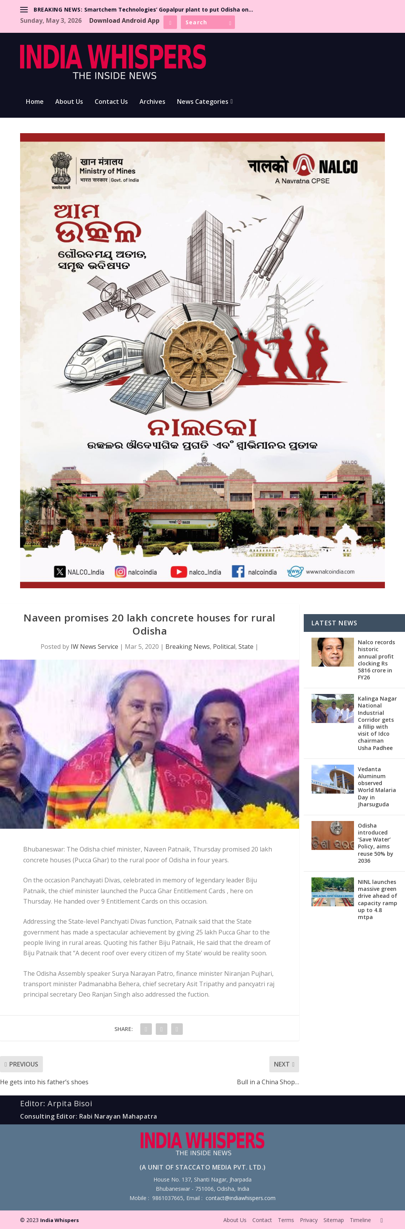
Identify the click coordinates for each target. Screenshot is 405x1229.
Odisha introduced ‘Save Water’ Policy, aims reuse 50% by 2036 (375, 843)
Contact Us (111, 102)
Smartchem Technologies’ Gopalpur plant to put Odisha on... (168, 9)
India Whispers (59, 1220)
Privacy (309, 1220)
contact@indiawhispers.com (241, 1198)
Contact (262, 1220)
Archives (152, 102)
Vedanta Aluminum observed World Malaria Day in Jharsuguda (377, 786)
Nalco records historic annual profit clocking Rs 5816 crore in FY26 (376, 659)
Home (35, 102)
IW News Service (94, 646)
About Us (69, 102)
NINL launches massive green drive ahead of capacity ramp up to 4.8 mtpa (377, 899)
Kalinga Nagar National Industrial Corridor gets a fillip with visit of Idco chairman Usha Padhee (377, 723)
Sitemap (333, 1220)
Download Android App (124, 20)
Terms (286, 1220)
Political (224, 646)
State (246, 646)
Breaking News (187, 646)
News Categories (202, 102)
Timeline (360, 1220)
